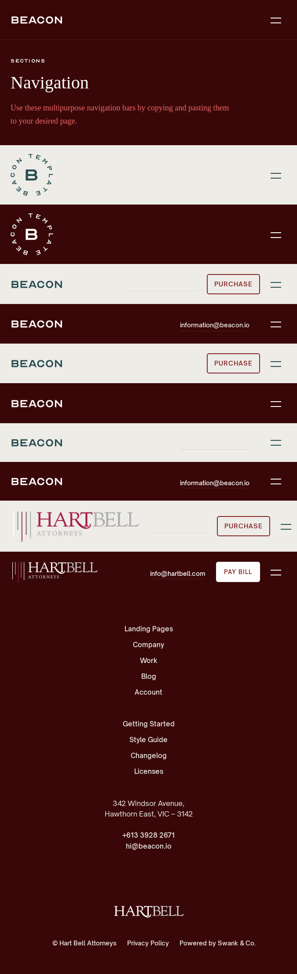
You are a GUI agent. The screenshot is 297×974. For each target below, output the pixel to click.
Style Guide (148, 740)
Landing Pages (149, 629)
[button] (275, 20)
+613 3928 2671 (148, 835)
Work (149, 660)
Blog (148, 676)
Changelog (149, 755)
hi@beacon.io (149, 846)
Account (148, 692)
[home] (55, 571)
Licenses (148, 771)
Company (148, 645)
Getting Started (149, 724)
